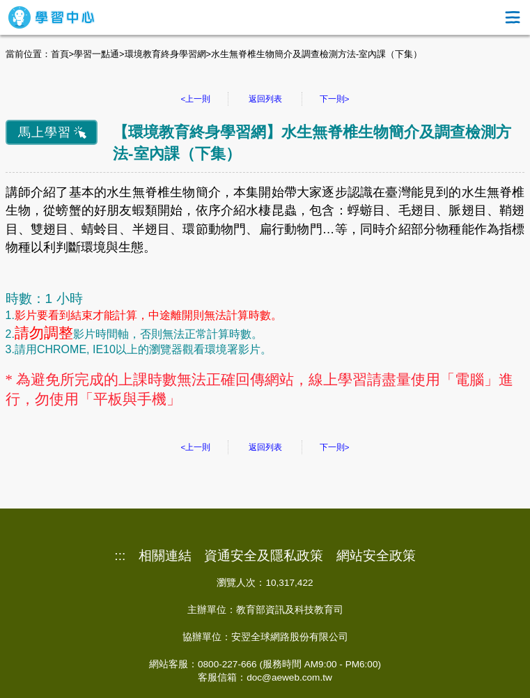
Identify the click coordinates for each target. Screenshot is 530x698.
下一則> (335, 99)
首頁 (60, 54)
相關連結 (165, 555)
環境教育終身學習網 (165, 54)
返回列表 (265, 99)
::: (119, 555)
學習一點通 (96, 54)
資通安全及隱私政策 (263, 555)
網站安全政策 (376, 555)
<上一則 (196, 99)
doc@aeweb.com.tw (289, 677)
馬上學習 (44, 132)
